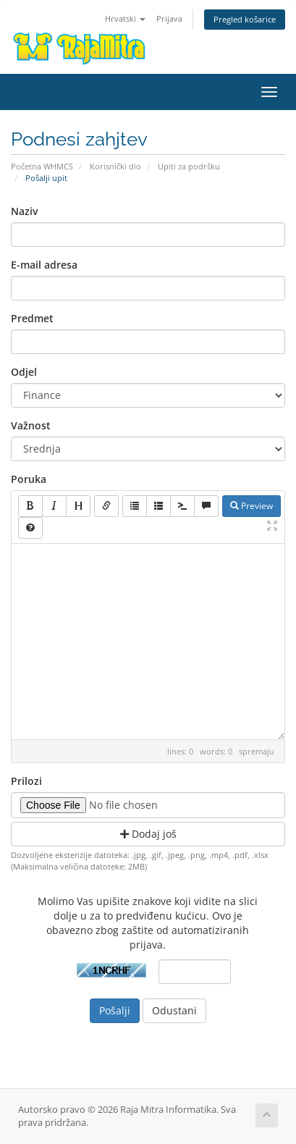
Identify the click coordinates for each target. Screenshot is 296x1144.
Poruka (28, 479)
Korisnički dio (115, 166)
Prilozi (26, 781)
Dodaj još (148, 834)
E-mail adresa (44, 265)
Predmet (32, 318)
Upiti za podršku (189, 166)
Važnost (31, 425)
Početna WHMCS (42, 166)
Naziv (24, 211)
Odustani (174, 1010)
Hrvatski (125, 18)
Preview (251, 506)
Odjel (24, 372)
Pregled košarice (244, 19)
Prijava (169, 18)
